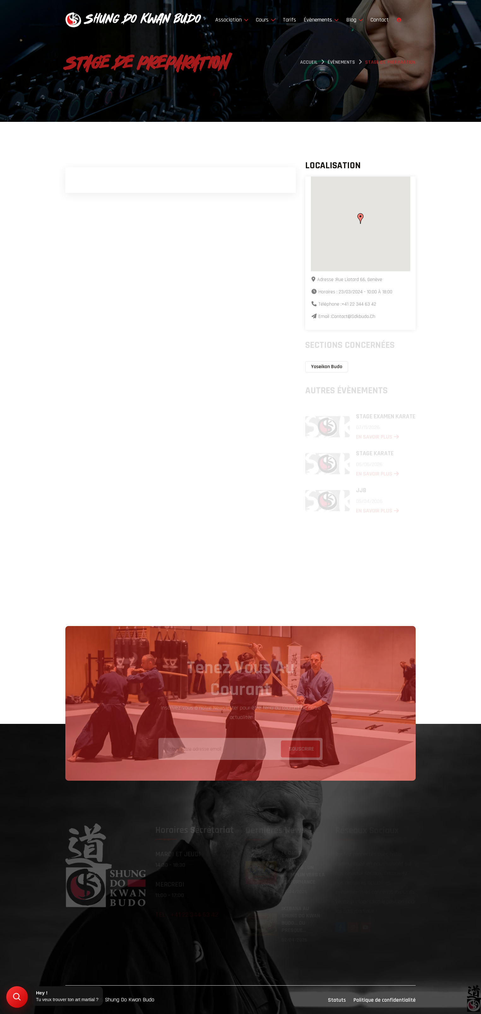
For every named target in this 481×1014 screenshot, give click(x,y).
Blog (354, 19)
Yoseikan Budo (326, 366)
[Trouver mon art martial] (17, 997)
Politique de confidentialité (384, 1000)
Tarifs (289, 19)
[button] (360, 219)
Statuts (337, 1000)
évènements (341, 63)
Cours (265, 19)
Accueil (309, 63)
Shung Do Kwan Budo (129, 999)
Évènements (321, 19)
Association (231, 19)
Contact (380, 19)
